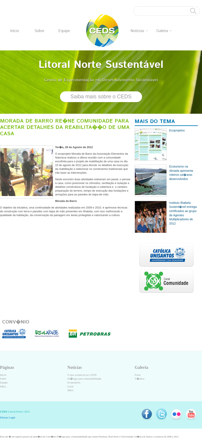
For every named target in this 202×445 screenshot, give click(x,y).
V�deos (139, 378)
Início (14, 31)
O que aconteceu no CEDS (82, 374)
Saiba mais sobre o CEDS (101, 96)
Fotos (138, 374)
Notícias (139, 31)
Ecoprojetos (73, 382)
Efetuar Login (7, 417)
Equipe (64, 31)
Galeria (163, 31)
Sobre (39, 31)
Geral (70, 386)
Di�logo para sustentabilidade (84, 378)
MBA (3, 386)
